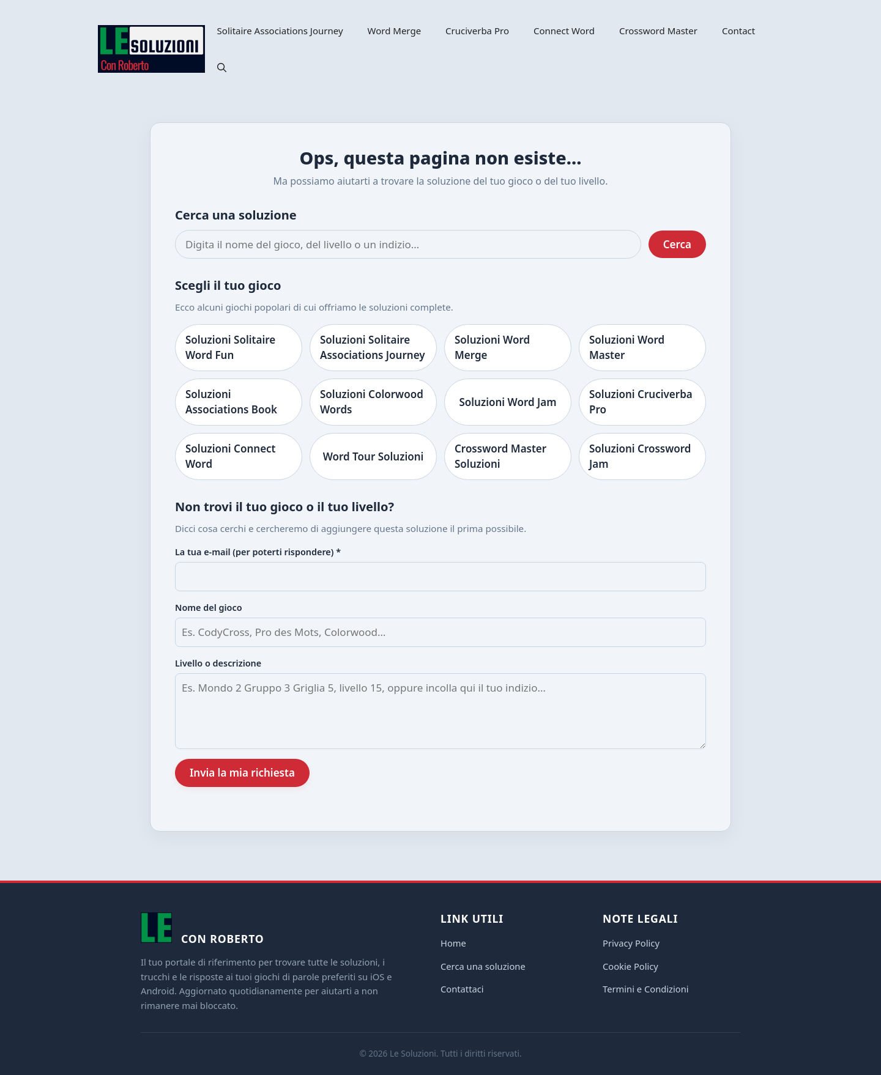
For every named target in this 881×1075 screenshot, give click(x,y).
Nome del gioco (208, 607)
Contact (738, 30)
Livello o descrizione (218, 663)
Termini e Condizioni (646, 989)
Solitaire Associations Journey (280, 30)
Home (453, 943)
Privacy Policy (631, 943)
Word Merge (395, 30)
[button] (222, 67)
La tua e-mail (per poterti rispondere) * (258, 552)
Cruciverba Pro (477, 30)
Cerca (677, 244)
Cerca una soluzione (483, 966)
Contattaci (462, 989)
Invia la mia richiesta (242, 773)
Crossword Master (658, 30)
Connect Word (564, 30)
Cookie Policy (630, 966)
